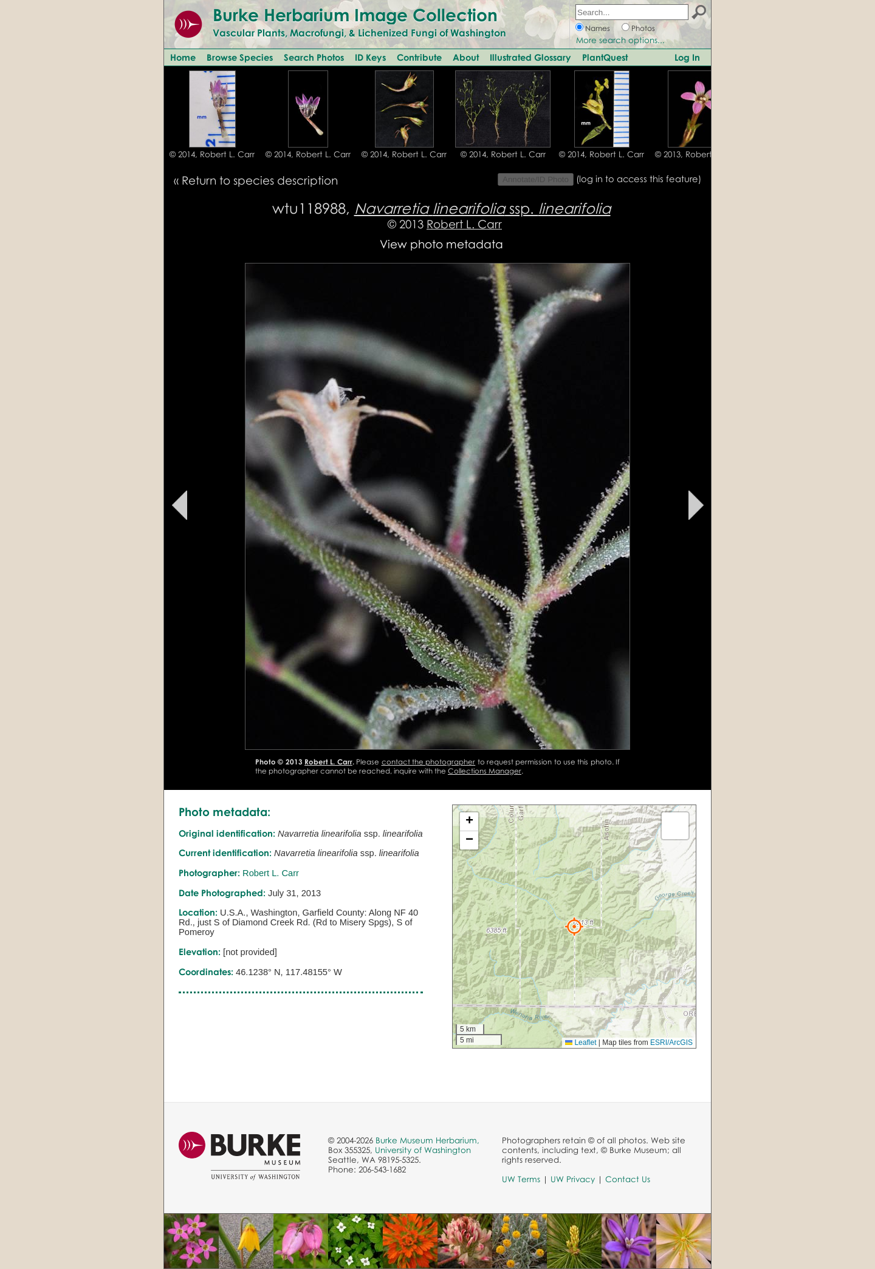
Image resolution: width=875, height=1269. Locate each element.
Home (183, 57)
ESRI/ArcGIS (671, 1042)
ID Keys (370, 57)
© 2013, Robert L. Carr (697, 154)
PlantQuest (605, 57)
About (466, 57)
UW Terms (521, 1179)
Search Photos (314, 57)
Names (597, 28)
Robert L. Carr (464, 224)
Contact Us (627, 1179)
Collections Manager (484, 770)
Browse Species (240, 57)
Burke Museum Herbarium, (427, 1140)
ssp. (482, 208)
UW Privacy (573, 1179)
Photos (643, 28)
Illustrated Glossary (530, 57)
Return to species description (260, 180)
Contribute (419, 57)
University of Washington (423, 1150)
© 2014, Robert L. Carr (212, 154)
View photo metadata (441, 244)
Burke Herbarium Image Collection (355, 14)
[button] (574, 926)
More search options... (620, 40)
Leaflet (580, 1042)
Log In (687, 57)
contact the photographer (429, 761)
